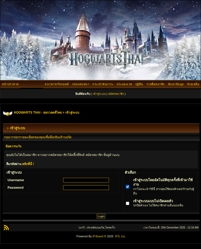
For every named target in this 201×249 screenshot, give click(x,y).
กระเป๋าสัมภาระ (102, 84)
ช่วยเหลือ (193, 84)
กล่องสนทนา (80, 84)
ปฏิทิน (139, 84)
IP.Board (98, 236)
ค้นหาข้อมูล (176, 84)
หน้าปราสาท (10, 84)
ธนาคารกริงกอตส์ (57, 84)
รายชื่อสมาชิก (155, 84)
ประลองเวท (124, 84)
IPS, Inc (120, 236)
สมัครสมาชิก (116, 93)
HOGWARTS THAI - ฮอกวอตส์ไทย (38, 112)
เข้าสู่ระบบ (99, 93)
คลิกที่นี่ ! (28, 164)
